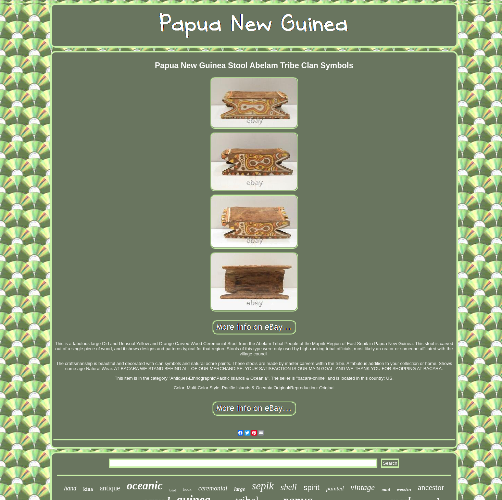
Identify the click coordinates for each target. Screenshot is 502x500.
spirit (311, 487)
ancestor (431, 487)
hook (187, 489)
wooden (404, 489)
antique (110, 488)
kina (88, 489)
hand (70, 488)
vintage (363, 487)
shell (288, 487)
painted (335, 488)
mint (385, 489)
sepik (263, 486)
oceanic (144, 485)
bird (173, 490)
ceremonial (212, 488)
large (239, 489)
